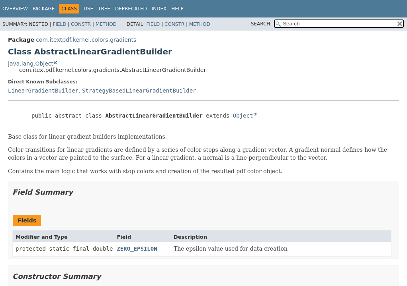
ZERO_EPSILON (137, 248)
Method (106, 24)
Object (243, 115)
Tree (104, 9)
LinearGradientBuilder (43, 90)
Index (159, 9)
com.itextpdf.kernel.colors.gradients (86, 40)
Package (44, 9)
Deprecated (131, 9)
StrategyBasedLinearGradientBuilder (139, 90)
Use (88, 9)
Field (59, 24)
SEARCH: (261, 24)
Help (177, 9)
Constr (81, 24)
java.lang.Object (30, 63)
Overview (15, 9)
